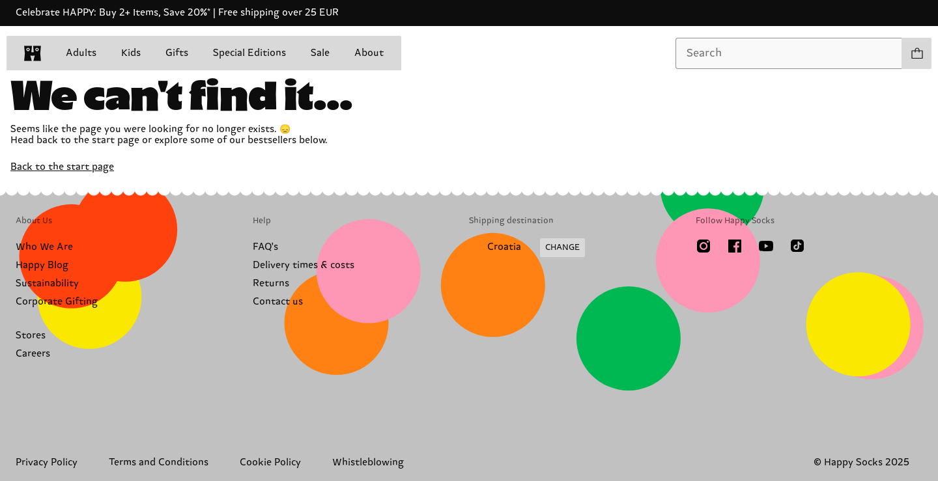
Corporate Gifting (57, 301)
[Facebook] (734, 246)
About (369, 53)
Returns (271, 283)
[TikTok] (797, 246)
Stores (31, 335)
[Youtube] (766, 246)
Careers (33, 353)
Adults (81, 53)
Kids (131, 53)
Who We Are (44, 247)
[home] (32, 53)
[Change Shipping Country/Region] (527, 248)
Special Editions (249, 53)
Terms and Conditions (158, 462)
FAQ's (265, 247)
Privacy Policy (47, 462)
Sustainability (47, 283)
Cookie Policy (270, 462)
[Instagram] (703, 246)
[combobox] (789, 53)
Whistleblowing (368, 462)
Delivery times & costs (303, 265)
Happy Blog (42, 265)
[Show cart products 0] (916, 53)
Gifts (176, 53)
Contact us (278, 301)
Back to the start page (62, 166)
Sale (320, 53)
